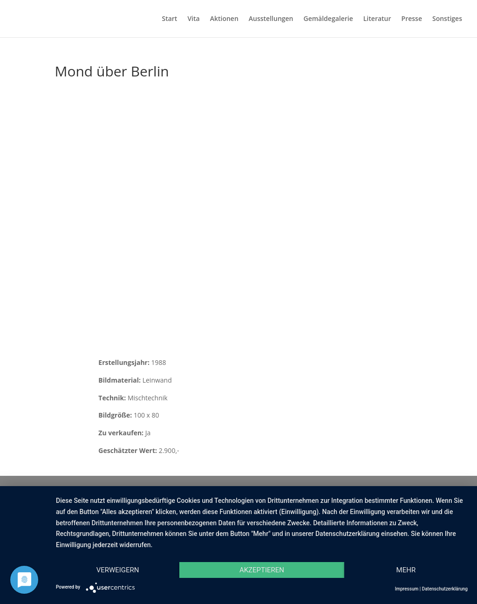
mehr (406, 570)
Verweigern (117, 570)
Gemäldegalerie (328, 19)
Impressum (407, 588)
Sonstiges (447, 19)
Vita (193, 19)
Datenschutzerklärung (445, 588)
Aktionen (224, 19)
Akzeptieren (261, 570)
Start (169, 19)
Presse (412, 19)
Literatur (377, 19)
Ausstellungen (271, 19)
